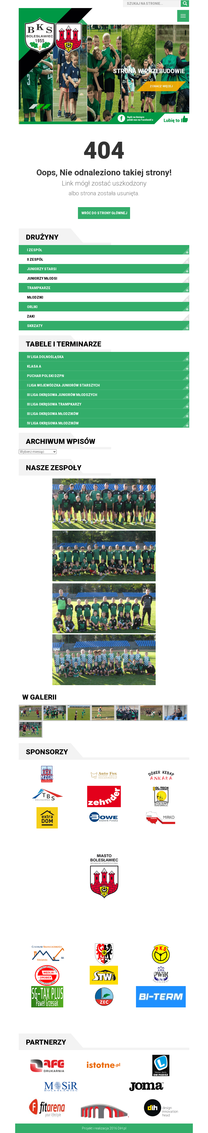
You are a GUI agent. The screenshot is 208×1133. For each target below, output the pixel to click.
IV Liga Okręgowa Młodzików (53, 423)
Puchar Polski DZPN (45, 376)
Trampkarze (38, 288)
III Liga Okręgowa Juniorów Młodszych (62, 395)
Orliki (32, 307)
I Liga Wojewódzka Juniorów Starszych (63, 385)
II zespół (35, 259)
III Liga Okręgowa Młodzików (52, 414)
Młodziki (35, 297)
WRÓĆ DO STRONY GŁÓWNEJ (104, 213)
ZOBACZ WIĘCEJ (161, 86)
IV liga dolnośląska (45, 357)
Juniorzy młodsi (42, 278)
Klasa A (34, 366)
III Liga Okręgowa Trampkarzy (54, 404)
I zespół (34, 250)
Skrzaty (34, 326)
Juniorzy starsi (41, 269)
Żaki (31, 316)
